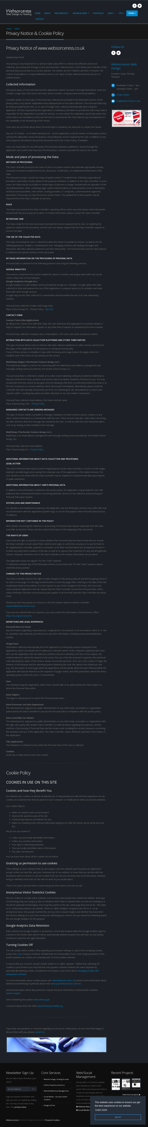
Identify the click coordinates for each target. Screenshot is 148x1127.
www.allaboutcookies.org (64, 980)
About (47, 13)
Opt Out (49, 309)
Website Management (86, 1106)
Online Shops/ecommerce (54, 1085)
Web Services (61, 13)
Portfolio (98, 13)
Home (37, 13)
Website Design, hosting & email (56, 1079)
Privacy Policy (38, 403)
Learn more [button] (101, 1109)
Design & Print (80, 13)
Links (110, 13)
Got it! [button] (118, 1117)
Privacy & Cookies (52, 1120)
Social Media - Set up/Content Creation (55, 1098)
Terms (131, 13)
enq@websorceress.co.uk (128, 101)
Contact (39, 19)
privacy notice (20, 1107)
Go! (33, 1089)
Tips (120, 13)
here (19, 954)
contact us (40, 1032)
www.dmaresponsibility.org (50, 1006)
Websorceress (12, 1120)
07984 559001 (123, 94)
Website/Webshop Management (56, 1091)
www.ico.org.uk (13, 993)
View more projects (131, 1094)
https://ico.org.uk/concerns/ (19, 615)
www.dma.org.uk (42, 999)
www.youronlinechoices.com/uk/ (66, 983)
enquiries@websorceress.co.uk (20, 606)
